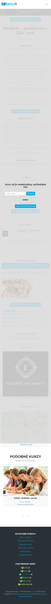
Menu (37, 4)
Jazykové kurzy (25, 551)
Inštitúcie (29, 596)
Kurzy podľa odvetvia (25, 541)
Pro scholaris (26, 502)
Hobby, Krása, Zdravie (25, 548)
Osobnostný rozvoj (25, 555)
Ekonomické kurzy (25, 544)
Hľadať (31, 193)
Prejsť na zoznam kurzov (25, 206)
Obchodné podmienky (20, 594)
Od (20, 502)
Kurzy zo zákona (25, 537)
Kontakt (32, 594)
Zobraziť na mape (26, 445)
